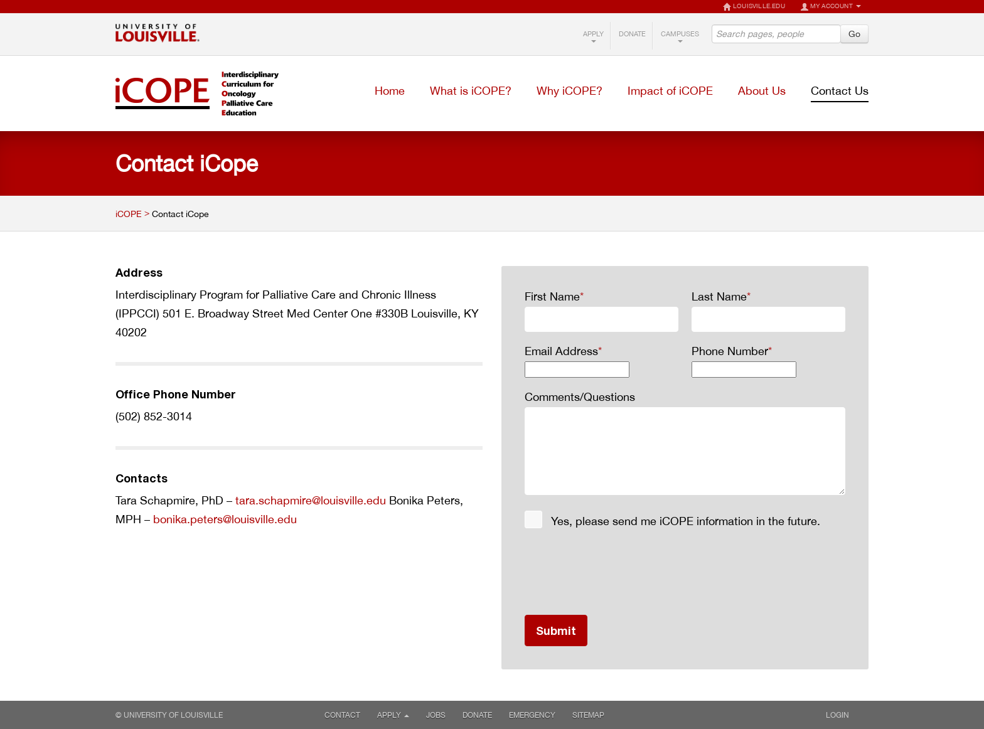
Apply (593, 36)
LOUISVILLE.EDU (754, 6)
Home (390, 90)
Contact (342, 715)
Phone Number (732, 351)
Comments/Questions (580, 396)
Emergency (532, 715)
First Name (554, 296)
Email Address (563, 351)
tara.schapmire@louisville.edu (310, 500)
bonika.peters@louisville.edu (225, 519)
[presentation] (620, 572)
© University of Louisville (169, 715)
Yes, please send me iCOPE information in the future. (685, 521)
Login (842, 715)
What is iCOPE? (470, 90)
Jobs (436, 715)
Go (854, 33)
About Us (762, 90)
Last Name (721, 296)
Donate (632, 33)
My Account (830, 6)
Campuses (680, 36)
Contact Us (840, 90)
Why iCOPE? (569, 90)
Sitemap (588, 715)
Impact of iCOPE (670, 90)
